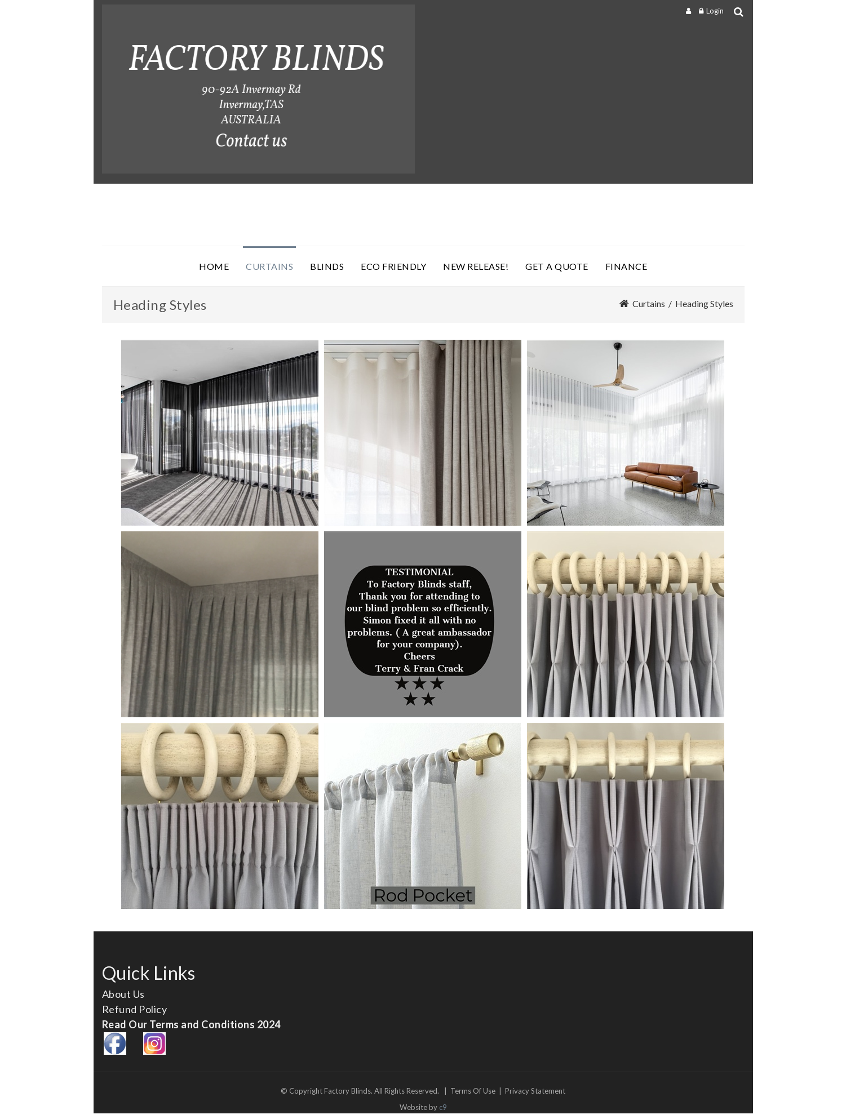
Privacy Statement (535, 1090)
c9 (443, 1107)
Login (715, 10)
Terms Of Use (472, 1090)
